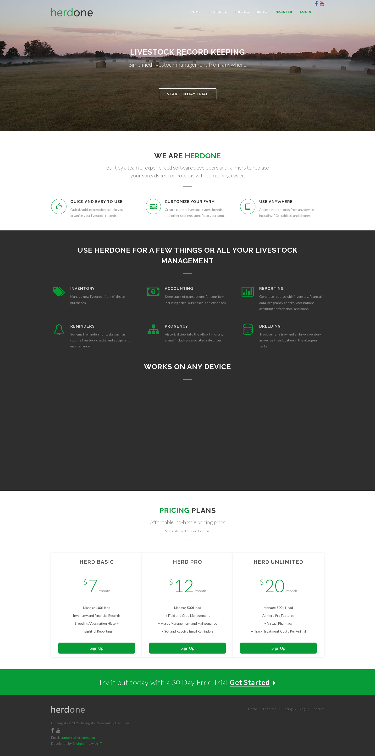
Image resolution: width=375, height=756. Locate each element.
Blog (302, 709)
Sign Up (97, 648)
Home (252, 709)
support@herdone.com (78, 737)
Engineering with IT (87, 743)
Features (269, 709)
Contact (317, 709)
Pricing (287, 709)
